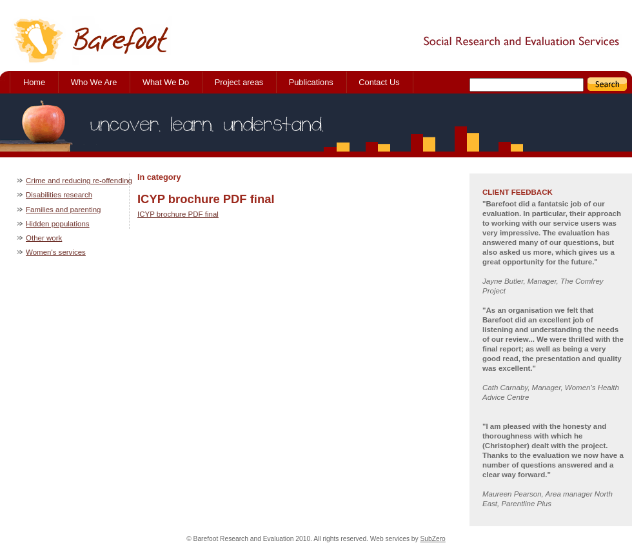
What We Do (166, 82)
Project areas (239, 82)
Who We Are (94, 82)
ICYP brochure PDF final (178, 214)
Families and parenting (63, 209)
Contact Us (379, 82)
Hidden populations (58, 224)
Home (34, 82)
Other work (44, 238)
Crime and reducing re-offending (79, 180)
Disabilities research (59, 195)
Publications (311, 82)
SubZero (433, 538)
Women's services (56, 252)
